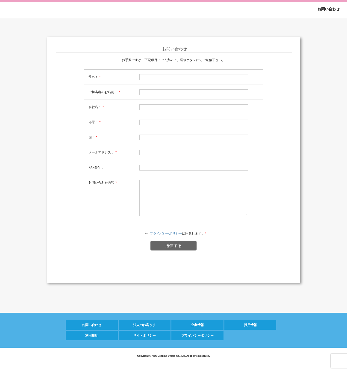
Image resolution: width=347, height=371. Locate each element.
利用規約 (91, 342)
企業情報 (197, 332)
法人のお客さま (144, 332)
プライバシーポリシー (166, 240)
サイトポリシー (144, 342)
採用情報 (250, 332)
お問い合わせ (329, 9)
